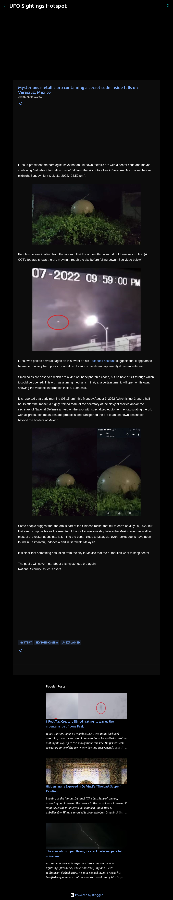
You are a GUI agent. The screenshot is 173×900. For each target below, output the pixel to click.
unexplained (71, 642)
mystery (25, 642)
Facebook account (102, 361)
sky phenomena (47, 642)
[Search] (71, 6)
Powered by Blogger (86, 895)
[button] (20, 104)
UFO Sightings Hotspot (38, 6)
